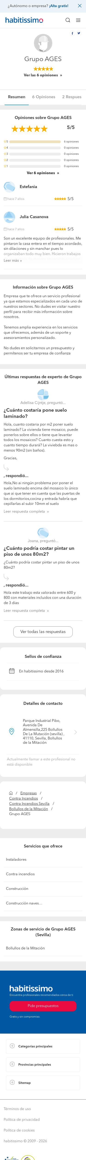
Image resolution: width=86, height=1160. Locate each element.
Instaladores (16, 860)
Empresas (28, 793)
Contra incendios (20, 874)
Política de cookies (19, 1130)
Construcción (17, 889)
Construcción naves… (24, 903)
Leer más (11, 261)
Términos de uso (17, 1109)
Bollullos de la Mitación (28, 809)
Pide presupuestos (43, 1006)
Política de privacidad (22, 1120)
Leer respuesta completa (24, 512)
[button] (43, 1046)
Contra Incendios (23, 799)
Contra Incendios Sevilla (29, 804)
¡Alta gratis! (58, 6)
